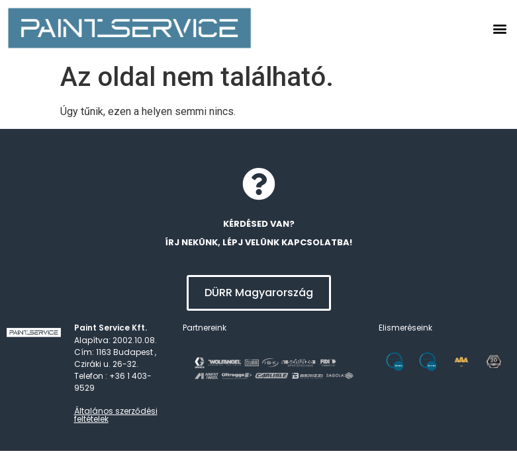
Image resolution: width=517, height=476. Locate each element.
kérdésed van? (259, 224)
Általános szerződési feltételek (116, 414)
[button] (499, 28)
